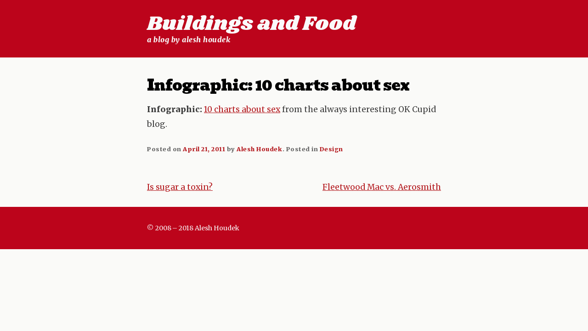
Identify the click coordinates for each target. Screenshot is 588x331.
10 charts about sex (242, 109)
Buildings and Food (251, 24)
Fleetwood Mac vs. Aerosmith (381, 187)
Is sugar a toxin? (180, 187)
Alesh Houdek (259, 149)
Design (331, 149)
